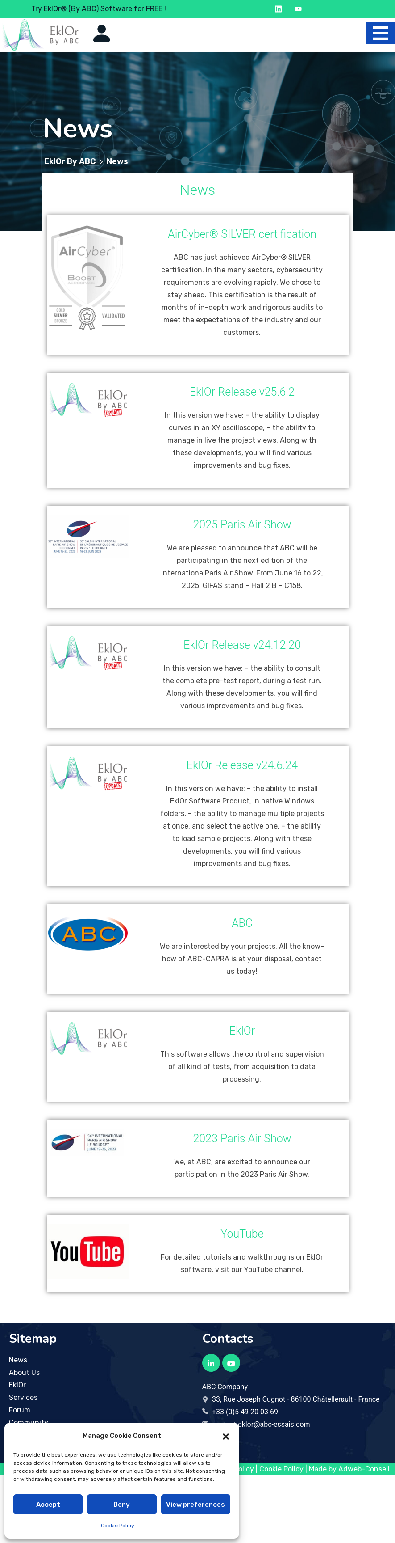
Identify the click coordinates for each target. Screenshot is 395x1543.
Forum (19, 1410)
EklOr (17, 1385)
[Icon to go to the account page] (102, 33)
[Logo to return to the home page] (40, 35)
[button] (225, 1435)
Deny (121, 1505)
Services (23, 1397)
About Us (24, 1372)
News (18, 1360)
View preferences (195, 1505)
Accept (48, 1505)
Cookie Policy (117, 1525)
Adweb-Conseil (364, 1469)
